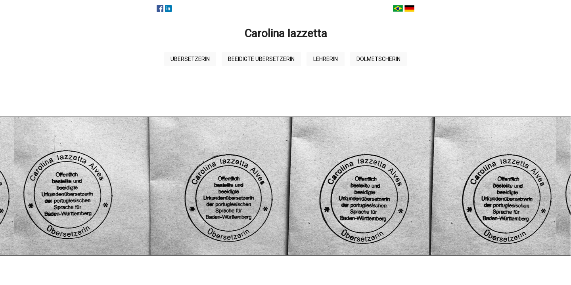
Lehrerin (326, 59)
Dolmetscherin (378, 59)
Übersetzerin (190, 59)
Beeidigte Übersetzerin (261, 59)
